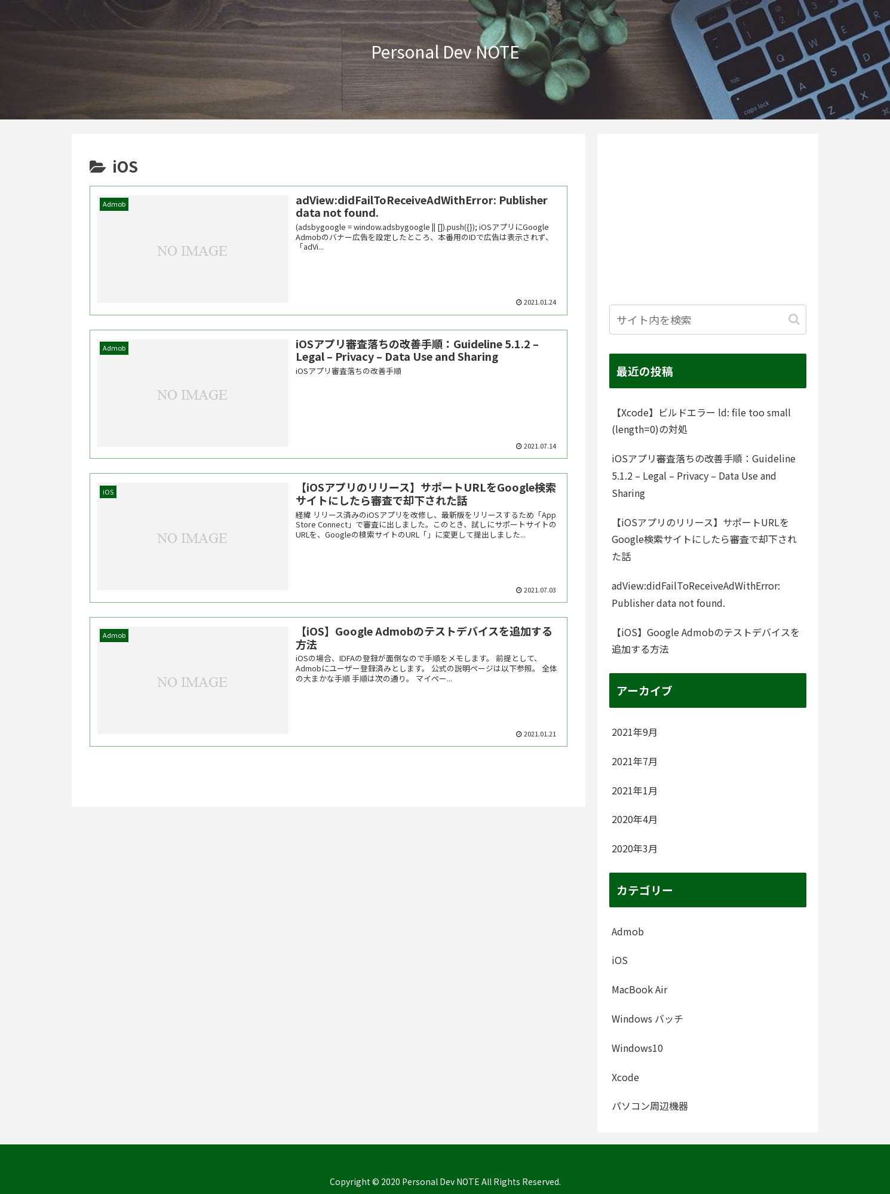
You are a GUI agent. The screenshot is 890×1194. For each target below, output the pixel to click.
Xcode (625, 1077)
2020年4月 (635, 819)
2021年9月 (635, 732)
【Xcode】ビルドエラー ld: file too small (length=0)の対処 (701, 421)
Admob (628, 931)
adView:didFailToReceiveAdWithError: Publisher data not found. (696, 594)
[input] (707, 319)
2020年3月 (635, 848)
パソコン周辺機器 (650, 1105)
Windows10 (637, 1047)
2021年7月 (635, 761)
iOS (620, 960)
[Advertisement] (707, 220)
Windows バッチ (647, 1018)
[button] (794, 319)
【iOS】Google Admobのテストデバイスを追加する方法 (706, 640)
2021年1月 (635, 790)
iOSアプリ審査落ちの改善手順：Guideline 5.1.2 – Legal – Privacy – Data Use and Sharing (704, 475)
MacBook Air (639, 989)
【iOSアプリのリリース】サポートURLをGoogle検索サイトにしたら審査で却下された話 (704, 539)
